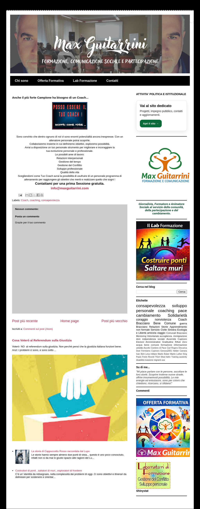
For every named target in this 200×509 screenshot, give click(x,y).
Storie (164, 326)
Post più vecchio (114, 321)
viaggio (161, 332)
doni (138, 339)
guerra (183, 323)
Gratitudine (167, 342)
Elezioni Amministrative (148, 342)
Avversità (171, 339)
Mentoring (141, 336)
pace (182, 310)
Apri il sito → (151, 123)
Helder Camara (180, 351)
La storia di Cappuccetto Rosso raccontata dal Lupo (60, 451)
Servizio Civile (159, 329)
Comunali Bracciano (176, 333)
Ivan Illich (140, 354)
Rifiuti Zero (181, 342)
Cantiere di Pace (158, 348)
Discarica (183, 348)
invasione (149, 360)
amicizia (151, 332)
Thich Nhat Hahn (163, 357)
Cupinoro (182, 339)
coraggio (142, 319)
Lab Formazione (85, 80)
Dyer (138, 351)
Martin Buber (163, 354)
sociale (161, 339)
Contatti (112, 80)
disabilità (140, 360)
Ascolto (147, 348)
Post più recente (25, 321)
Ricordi (151, 357)
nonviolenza (163, 319)
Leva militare (151, 354)
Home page (69, 321)
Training (175, 357)
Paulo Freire (141, 357)
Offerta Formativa (50, 80)
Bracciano (141, 326)
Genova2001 (166, 351)
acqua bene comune (147, 345)
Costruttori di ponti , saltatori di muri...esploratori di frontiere (48, 470)
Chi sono (21, 80)
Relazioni (154, 326)
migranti (157, 360)
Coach (25, 200)
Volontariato (153, 336)
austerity (183, 357)
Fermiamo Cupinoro (150, 351)
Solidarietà (177, 315)
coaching (35, 200)
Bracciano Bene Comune (156, 323)
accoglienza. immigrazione (173, 336)
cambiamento (148, 315)
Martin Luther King (178, 354)
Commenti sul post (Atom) (38, 328)
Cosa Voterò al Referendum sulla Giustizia (42, 340)
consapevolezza (50, 200)
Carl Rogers (172, 348)
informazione (180, 345)
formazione (166, 345)
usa (163, 360)
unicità (139, 347)
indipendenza (149, 339)
